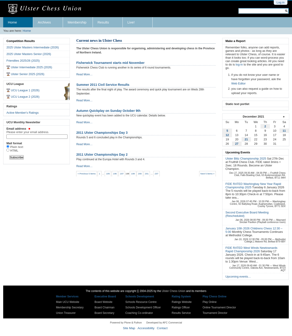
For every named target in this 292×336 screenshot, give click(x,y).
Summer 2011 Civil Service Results (102, 85)
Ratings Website (182, 302)
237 (156, 173)
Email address (36, 130)
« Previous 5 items (87, 173)
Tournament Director (215, 313)
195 (108, 173)
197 (122, 173)
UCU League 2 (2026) (25, 96)
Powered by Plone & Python (126, 322)
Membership (77, 22)
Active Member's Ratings (22, 112)
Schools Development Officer (143, 307)
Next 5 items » (207, 173)
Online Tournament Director (219, 307)
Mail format (14, 143)
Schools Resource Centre (141, 302)
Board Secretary (104, 313)
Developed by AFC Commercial (164, 322)
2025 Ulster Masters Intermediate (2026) (32, 47)
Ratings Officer (181, 307)
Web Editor (238, 83)
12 (227, 135)
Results (103, 22)
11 (284, 130)
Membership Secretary (70, 307)
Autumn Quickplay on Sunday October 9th (108, 111)
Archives (44, 22)
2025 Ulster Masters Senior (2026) (28, 54)
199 (133, 173)
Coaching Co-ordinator (139, 313)
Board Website (103, 302)
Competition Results (20, 41)
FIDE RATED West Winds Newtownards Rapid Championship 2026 (251, 249)
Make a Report (235, 41)
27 (236, 143)
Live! (131, 22)
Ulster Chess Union (173, 291)
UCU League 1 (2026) (25, 90)
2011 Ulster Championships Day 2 (102, 154)
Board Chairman (104, 307)
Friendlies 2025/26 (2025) (23, 60)
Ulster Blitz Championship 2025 (246, 158)
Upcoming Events (237, 152)
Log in (280, 2)
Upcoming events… (238, 276)
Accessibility (146, 328)
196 (115, 173)
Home (12, 22)
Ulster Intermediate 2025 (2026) (31, 67)
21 (246, 139)
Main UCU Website (67, 302)
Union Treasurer (66, 313)
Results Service (181, 313)
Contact (162, 328)
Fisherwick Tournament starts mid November (110, 63)
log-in (239, 64)
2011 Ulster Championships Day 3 (102, 132)
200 (140, 173)
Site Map (129, 328)
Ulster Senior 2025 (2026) (27, 74)
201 (147, 173)
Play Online (209, 302)
